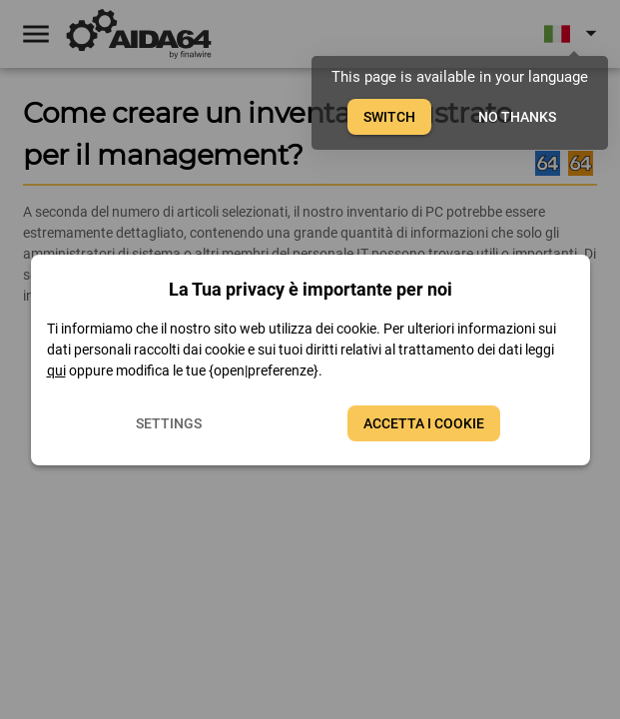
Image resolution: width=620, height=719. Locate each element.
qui (56, 370)
